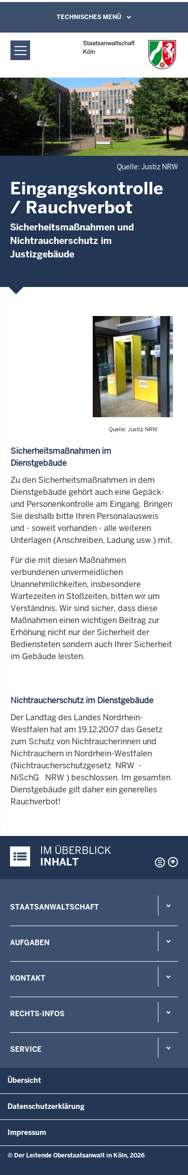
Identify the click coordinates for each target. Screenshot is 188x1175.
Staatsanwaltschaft (54, 907)
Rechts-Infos (37, 1013)
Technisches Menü (89, 17)
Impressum (27, 1132)
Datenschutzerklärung (46, 1106)
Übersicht (24, 1080)
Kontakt (27, 978)
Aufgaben (30, 942)
